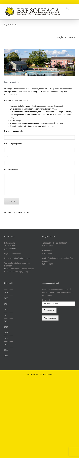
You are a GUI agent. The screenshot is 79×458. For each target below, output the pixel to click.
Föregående (61, 37)
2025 (6, 298)
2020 (6, 327)
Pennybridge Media (45, 374)
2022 (6, 315)
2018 (6, 338)
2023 (6, 309)
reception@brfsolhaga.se (20, 258)
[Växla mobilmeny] (73, 8)
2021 (6, 321)
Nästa (71, 37)
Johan (9, 212)
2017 (6, 344)
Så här (6, 268)
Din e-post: (46, 300)
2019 (6, 332)
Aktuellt (27, 212)
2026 (6, 292)
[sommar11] (39, 62)
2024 (6, 304)
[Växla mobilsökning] (67, 8)
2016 (6, 350)
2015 (6, 356)
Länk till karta (10, 248)
